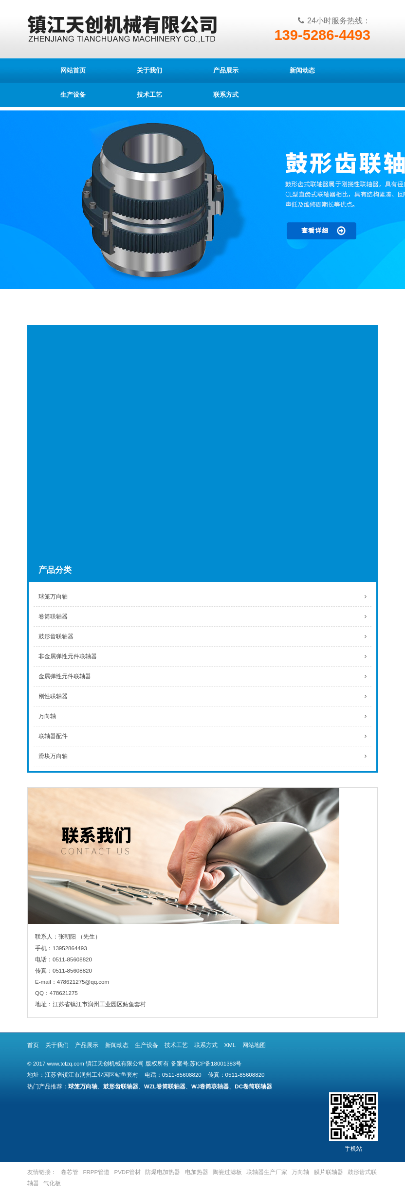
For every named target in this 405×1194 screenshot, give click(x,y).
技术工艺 (149, 94)
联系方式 (226, 94)
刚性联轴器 (202, 696)
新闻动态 (302, 70)
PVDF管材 (127, 1172)
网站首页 (73, 70)
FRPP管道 (96, 1172)
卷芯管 (69, 1172)
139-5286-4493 (322, 35)
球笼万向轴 (202, 597)
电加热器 (196, 1172)
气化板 (52, 1183)
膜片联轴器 (328, 1172)
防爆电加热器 (162, 1172)
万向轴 (202, 716)
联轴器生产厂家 (266, 1172)
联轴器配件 (202, 736)
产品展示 (226, 70)
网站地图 (254, 1045)
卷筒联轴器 (202, 617)
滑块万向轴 (202, 756)
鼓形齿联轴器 (202, 636)
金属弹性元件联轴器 (202, 676)
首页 (33, 1045)
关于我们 (149, 70)
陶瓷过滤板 (227, 1172)
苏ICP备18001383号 (216, 1064)
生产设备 (73, 94)
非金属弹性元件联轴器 (202, 656)
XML (230, 1045)
